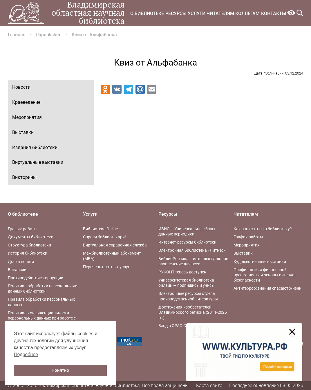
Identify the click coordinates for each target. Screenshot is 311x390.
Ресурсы (176, 13)
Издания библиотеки (34, 147)
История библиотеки (27, 253)
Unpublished (49, 34)
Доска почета (21, 261)
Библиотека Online (100, 228)
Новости (21, 87)
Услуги (196, 13)
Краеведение (26, 102)
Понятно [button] (60, 370)
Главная (17, 34)
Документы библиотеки (30, 237)
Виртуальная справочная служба (115, 245)
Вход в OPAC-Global (176, 325)
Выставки (23, 132)
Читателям (220, 13)
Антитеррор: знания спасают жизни (267, 288)
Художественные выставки (260, 261)
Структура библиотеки (29, 245)
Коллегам (247, 13)
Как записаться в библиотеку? (263, 228)
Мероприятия (27, 117)
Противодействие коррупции (35, 277)
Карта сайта (209, 385)
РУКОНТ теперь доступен (182, 272)
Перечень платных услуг (106, 266)
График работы (22, 228)
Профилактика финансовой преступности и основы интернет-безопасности (265, 274)
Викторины (24, 177)
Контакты (273, 13)
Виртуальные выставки (37, 162)
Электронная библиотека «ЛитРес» (192, 250)
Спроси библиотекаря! (104, 237)
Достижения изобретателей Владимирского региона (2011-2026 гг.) (192, 312)
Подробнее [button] (26, 354)
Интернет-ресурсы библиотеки (187, 242)
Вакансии (17, 269)
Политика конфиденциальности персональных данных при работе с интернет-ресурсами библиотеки (42, 318)
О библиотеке (147, 13)
